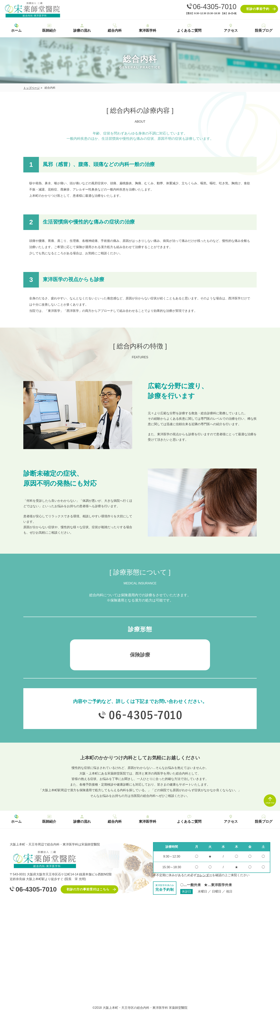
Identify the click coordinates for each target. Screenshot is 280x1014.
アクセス (231, 27)
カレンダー (204, 875)
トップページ (31, 87)
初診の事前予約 (257, 8)
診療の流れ (82, 27)
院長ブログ (263, 27)
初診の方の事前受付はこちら (87, 889)
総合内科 (115, 27)
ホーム (16, 27)
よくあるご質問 (189, 27)
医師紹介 (49, 27)
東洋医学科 (147, 27)
